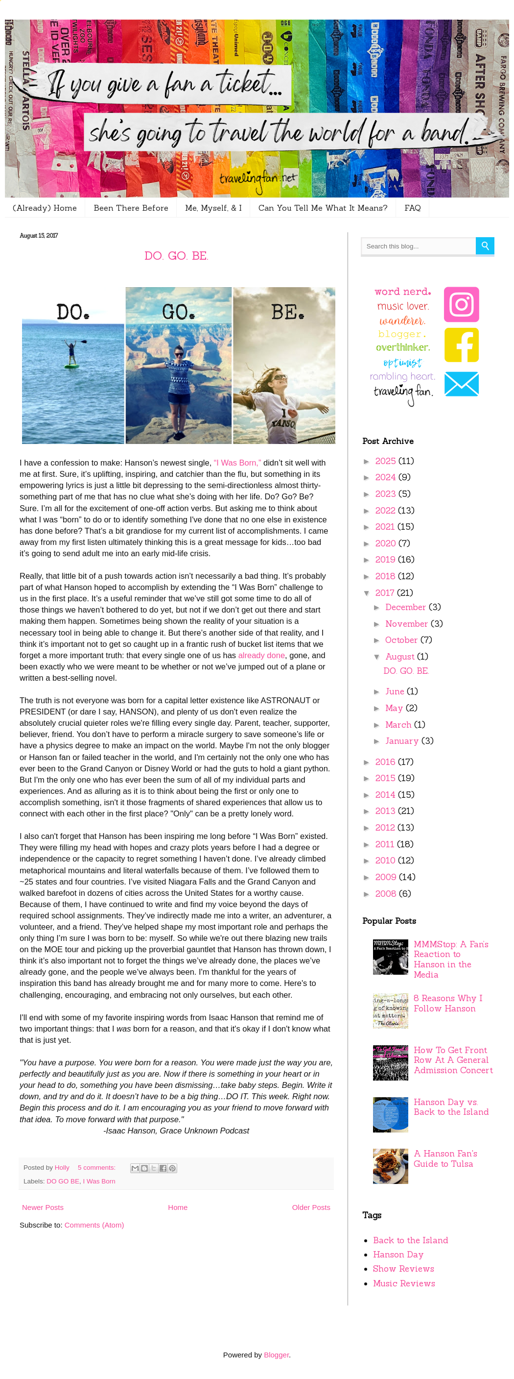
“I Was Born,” (237, 462)
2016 (386, 762)
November (408, 623)
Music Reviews (404, 1283)
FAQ (412, 208)
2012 (386, 827)
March (399, 724)
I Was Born (99, 1181)
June (396, 691)
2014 (386, 794)
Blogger (276, 1355)
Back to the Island (410, 1240)
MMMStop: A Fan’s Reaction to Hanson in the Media (451, 959)
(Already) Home (45, 208)
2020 (386, 543)
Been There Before (130, 208)
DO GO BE (63, 1181)
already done (261, 655)
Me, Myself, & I (213, 208)
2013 (386, 811)
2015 (386, 778)
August (401, 656)
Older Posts (311, 1207)
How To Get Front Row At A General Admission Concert (453, 1060)
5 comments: (97, 1167)
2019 (386, 559)
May (395, 708)
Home (177, 1207)
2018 (386, 576)
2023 (386, 494)
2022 (386, 510)
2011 (386, 844)
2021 (386, 526)
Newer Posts (43, 1207)
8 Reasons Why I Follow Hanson (448, 1003)
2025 (386, 461)
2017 (386, 593)
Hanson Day (398, 1254)
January (403, 741)
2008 (387, 893)
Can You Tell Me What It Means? (323, 208)
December (407, 607)
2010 (386, 860)
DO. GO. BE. (176, 255)
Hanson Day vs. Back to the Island (451, 1107)
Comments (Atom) (94, 1225)
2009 (387, 877)
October (403, 640)
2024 (386, 477)
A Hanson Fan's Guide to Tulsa (445, 1158)
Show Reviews (403, 1268)
